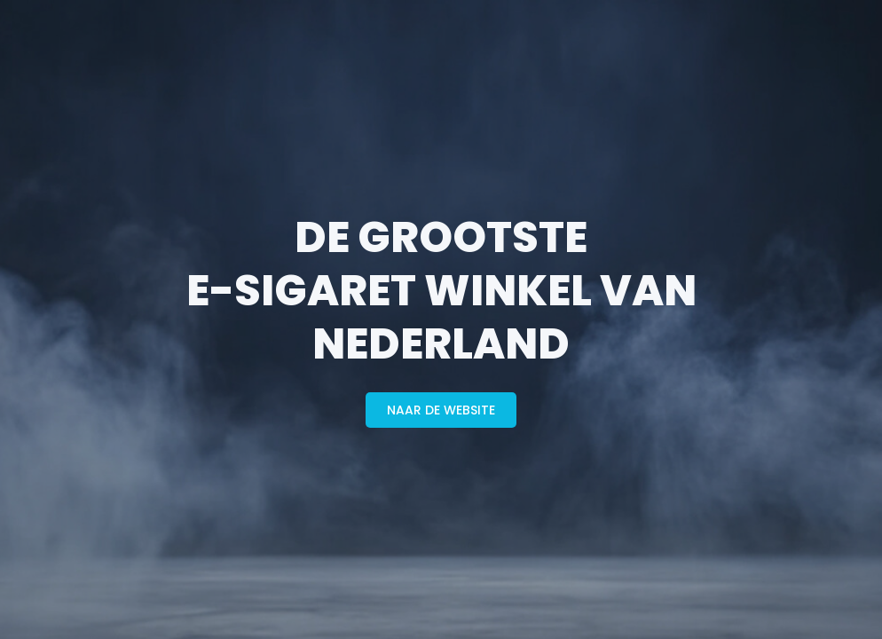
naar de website (441, 410)
